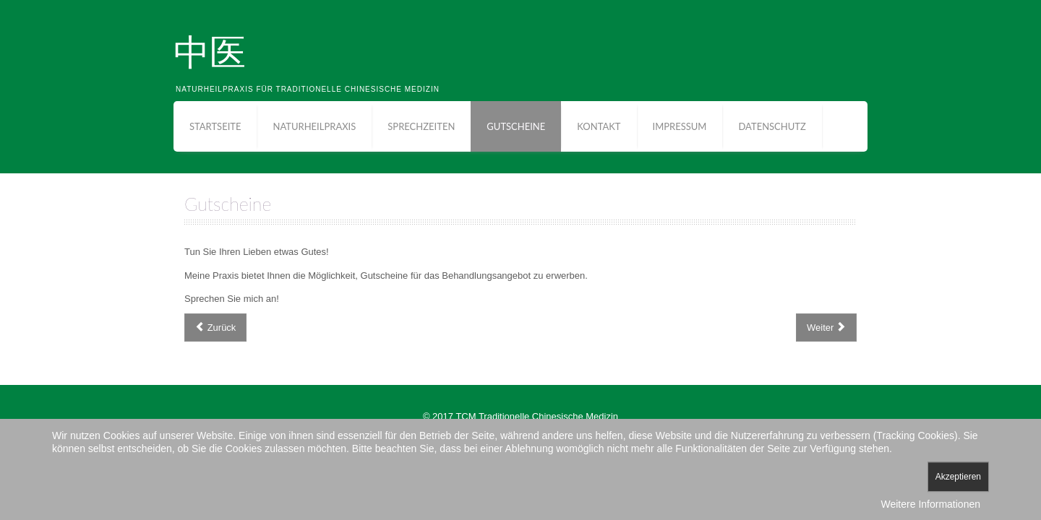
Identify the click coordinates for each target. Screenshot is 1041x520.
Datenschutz (771, 126)
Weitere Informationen (930, 504)
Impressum (680, 126)
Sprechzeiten (421, 126)
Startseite (215, 126)
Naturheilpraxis (314, 126)
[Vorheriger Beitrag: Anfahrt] (215, 327)
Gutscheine (516, 126)
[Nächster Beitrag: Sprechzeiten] (826, 327)
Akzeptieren (958, 477)
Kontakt (598, 126)
